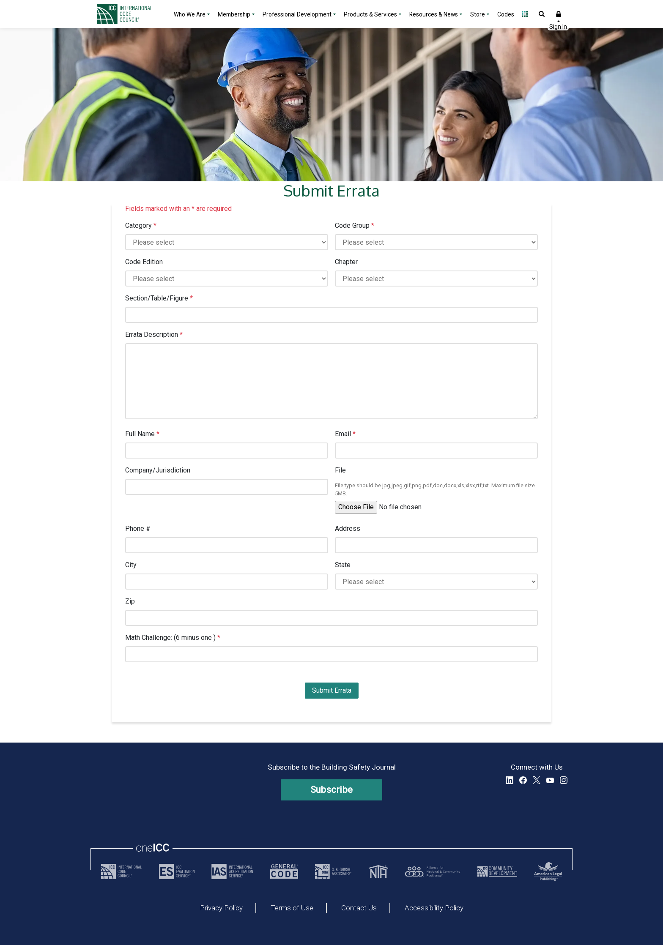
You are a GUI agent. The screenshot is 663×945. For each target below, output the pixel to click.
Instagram (564, 780)
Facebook (523, 780)
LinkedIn (509, 780)
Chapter (346, 262)
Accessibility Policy (434, 908)
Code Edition (144, 262)
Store (477, 14)
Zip (130, 601)
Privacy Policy (221, 908)
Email (345, 434)
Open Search (541, 14)
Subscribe (331, 789)
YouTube (550, 780)
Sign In (558, 14)
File (340, 470)
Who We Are (189, 14)
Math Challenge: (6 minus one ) (172, 638)
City (131, 565)
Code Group (354, 225)
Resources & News (433, 14)
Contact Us (359, 908)
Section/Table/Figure (159, 298)
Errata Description (154, 334)
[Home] (129, 14)
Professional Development (297, 14)
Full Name (142, 434)
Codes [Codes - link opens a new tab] (505, 14)
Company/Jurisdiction (157, 470)
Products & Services (370, 14)
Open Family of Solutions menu (524, 14)
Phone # (138, 528)
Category (140, 225)
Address (347, 528)
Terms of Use (292, 908)
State (343, 565)
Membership (234, 14)
